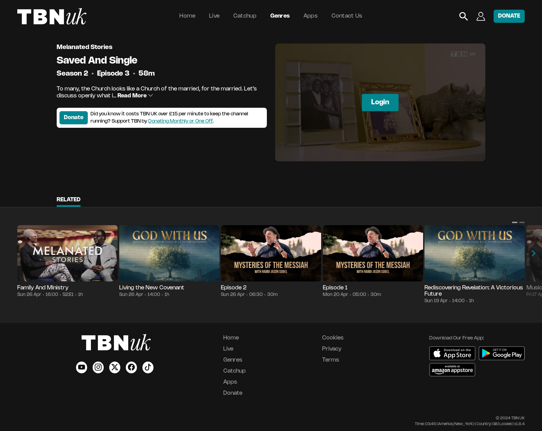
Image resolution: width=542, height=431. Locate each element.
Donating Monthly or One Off (180, 121)
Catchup (244, 16)
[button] (514, 222)
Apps (310, 16)
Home (187, 16)
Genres (280, 16)
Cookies (333, 338)
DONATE (509, 16)
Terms (330, 360)
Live (214, 16)
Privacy (332, 349)
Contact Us (347, 16)
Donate (73, 117)
